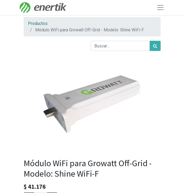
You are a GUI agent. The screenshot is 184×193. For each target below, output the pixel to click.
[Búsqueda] (155, 46)
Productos (38, 23)
